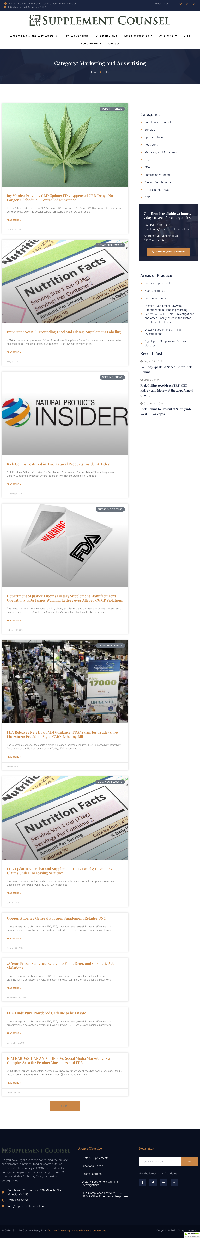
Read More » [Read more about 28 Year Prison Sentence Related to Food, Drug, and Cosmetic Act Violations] (14, 988)
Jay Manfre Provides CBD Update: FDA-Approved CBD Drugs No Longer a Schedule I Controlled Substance (60, 197)
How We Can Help (76, 35)
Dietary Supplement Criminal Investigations (100, 1183)
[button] (65, 1106)
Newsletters (91, 44)
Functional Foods (92, 1166)
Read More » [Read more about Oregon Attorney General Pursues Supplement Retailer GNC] (14, 938)
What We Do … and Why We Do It (33, 35)
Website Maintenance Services (89, 1230)
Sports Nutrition (92, 1173)
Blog (187, 35)
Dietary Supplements (95, 1158)
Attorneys (168, 36)
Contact (114, 43)
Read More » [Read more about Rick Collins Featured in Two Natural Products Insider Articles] (14, 484)
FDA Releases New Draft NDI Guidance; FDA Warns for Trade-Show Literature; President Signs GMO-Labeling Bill (62, 734)
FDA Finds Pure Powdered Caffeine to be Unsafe (46, 1012)
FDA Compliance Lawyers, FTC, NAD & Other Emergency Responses (105, 1194)
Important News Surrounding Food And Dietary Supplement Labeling (64, 331)
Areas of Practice (138, 36)
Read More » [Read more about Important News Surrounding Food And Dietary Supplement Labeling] (14, 352)
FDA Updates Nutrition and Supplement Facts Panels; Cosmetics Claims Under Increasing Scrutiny (59, 870)
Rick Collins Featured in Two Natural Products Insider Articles (58, 463)
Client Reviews (106, 35)
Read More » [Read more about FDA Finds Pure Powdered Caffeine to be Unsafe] (14, 1033)
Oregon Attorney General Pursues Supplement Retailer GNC (56, 918)
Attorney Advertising (59, 1230)
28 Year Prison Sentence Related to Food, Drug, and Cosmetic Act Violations (60, 965)
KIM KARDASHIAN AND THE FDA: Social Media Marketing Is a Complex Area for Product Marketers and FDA (58, 1060)
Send (189, 1161)
